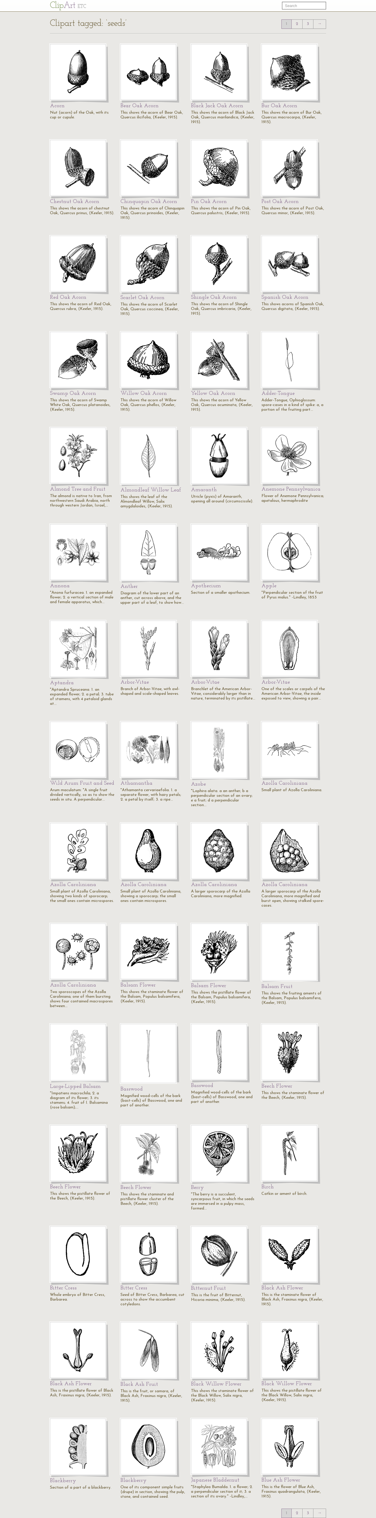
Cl (68, 5)
